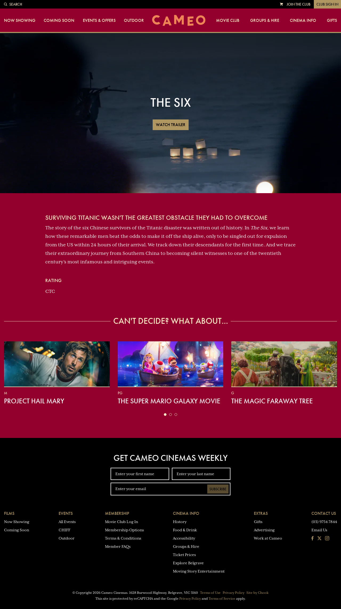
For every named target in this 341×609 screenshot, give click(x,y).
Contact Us (323, 513)
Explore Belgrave (188, 563)
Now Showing (19, 20)
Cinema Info (303, 20)
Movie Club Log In (121, 522)
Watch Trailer (170, 124)
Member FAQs (118, 546)
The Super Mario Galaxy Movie (169, 400)
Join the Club (298, 4)
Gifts (332, 20)
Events (66, 513)
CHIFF (64, 530)
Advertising (264, 530)
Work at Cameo (268, 538)
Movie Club (227, 20)
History (179, 522)
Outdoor (134, 20)
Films (9, 513)
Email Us (319, 530)
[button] (165, 414)
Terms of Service (222, 598)
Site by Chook (257, 593)
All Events (67, 522)
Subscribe (217, 489)
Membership (117, 513)
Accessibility (184, 538)
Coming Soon (59, 20)
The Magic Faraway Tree (272, 400)
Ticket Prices (184, 555)
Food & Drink (185, 530)
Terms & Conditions (123, 538)
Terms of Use (210, 593)
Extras (261, 513)
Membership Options (124, 530)
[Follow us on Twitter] (319, 539)
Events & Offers (99, 20)
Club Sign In (327, 4)
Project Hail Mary (34, 400)
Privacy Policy (233, 593)
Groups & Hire (264, 20)
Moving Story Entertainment (199, 571)
